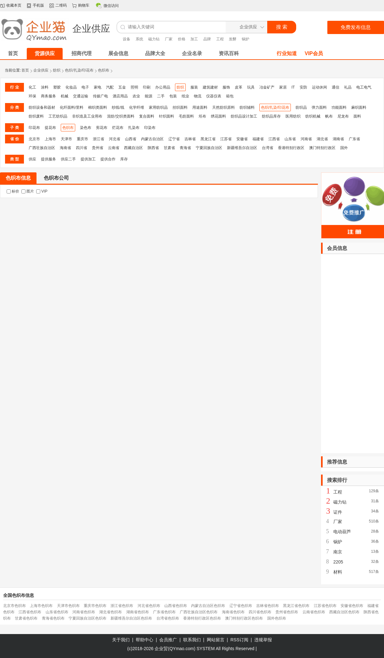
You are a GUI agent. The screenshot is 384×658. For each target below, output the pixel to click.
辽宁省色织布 (240, 605)
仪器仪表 (213, 96)
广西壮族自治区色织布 (198, 612)
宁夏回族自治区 (209, 148)
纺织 (56, 70)
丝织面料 (180, 107)
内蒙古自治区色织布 (208, 605)
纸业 (185, 96)
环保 (32, 96)
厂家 (168, 39)
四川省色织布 (260, 612)
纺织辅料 (247, 107)
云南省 (113, 148)
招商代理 (81, 53)
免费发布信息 (356, 27)
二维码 (61, 5)
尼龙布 (343, 116)
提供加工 (88, 159)
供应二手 (68, 159)
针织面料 (166, 116)
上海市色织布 (41, 605)
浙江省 (98, 139)
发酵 (232, 39)
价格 (181, 39)
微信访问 (111, 5)
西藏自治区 (133, 148)
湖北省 (322, 139)
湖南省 (338, 139)
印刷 (146, 87)
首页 (25, 70)
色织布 (103, 70)
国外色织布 (276, 618)
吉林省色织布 (267, 605)
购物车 (83, 5)
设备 (126, 39)
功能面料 (339, 107)
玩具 (251, 87)
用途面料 (199, 107)
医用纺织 (293, 116)
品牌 (207, 39)
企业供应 (40, 70)
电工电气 (363, 87)
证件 (337, 512)
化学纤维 (136, 107)
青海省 (185, 148)
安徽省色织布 (352, 605)
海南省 (65, 148)
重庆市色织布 (95, 605)
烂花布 (117, 127)
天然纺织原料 (223, 107)
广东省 (354, 139)
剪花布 (101, 127)
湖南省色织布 (137, 612)
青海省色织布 (53, 618)
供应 (32, 159)
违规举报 (263, 639)
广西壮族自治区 (42, 148)
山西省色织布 (175, 605)
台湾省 (267, 148)
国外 (344, 148)
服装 (194, 87)
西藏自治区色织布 (344, 612)
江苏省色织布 (325, 605)
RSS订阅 (239, 639)
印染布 (149, 127)
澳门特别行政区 (322, 148)
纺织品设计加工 (244, 116)
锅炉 (245, 39)
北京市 (34, 139)
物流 (197, 96)
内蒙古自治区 (152, 139)
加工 (194, 39)
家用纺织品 (158, 107)
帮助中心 (144, 639)
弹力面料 (319, 107)
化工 (32, 87)
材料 (337, 571)
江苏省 (226, 139)
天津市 (66, 139)
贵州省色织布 (286, 612)
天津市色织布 (68, 605)
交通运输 (80, 96)
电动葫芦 (342, 531)
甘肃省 (169, 148)
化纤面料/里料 (71, 107)
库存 (124, 159)
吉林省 (190, 139)
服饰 (226, 87)
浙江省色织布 (121, 605)
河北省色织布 (149, 605)
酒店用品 (120, 96)
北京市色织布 (14, 605)
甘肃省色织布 (26, 618)
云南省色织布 (313, 612)
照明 (134, 87)
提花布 (50, 127)
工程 (220, 39)
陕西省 (153, 148)
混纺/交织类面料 (120, 116)
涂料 (44, 87)
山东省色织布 (57, 612)
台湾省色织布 (167, 618)
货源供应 (45, 53)
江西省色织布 (30, 612)
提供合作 (108, 159)
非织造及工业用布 (87, 116)
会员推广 (168, 639)
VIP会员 (314, 53)
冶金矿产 (266, 87)
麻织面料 (358, 107)
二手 (161, 96)
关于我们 (121, 639)
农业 (136, 96)
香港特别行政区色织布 (202, 618)
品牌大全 (155, 53)
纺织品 (301, 107)
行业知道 (287, 53)
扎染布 (133, 127)
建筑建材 (210, 87)
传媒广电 (100, 96)
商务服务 (48, 96)
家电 (97, 87)
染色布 (85, 127)
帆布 (329, 116)
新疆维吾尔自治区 (242, 148)
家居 (283, 87)
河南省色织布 (83, 612)
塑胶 (57, 87)
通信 (335, 87)
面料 (357, 116)
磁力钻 (154, 39)
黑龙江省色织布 (296, 605)
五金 (122, 87)
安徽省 (242, 139)
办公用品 (162, 87)
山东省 (290, 139)
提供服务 (48, 159)
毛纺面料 (186, 116)
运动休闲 (319, 87)
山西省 (130, 139)
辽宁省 (174, 139)
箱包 (230, 96)
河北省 (114, 139)
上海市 (50, 139)
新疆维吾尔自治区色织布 (131, 618)
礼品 (348, 87)
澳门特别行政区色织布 (244, 618)
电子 (85, 87)
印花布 (34, 127)
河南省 (306, 139)
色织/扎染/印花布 (79, 70)
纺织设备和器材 (42, 107)
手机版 (38, 5)
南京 (337, 551)
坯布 (202, 116)
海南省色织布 (233, 612)
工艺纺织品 (57, 116)
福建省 (258, 139)
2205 (338, 561)
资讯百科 (229, 53)
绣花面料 (218, 116)
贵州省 (97, 148)
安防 (303, 87)
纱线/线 (118, 107)
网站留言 (215, 639)
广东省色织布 (164, 612)
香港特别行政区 (291, 148)
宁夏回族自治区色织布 (87, 618)
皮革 (238, 87)
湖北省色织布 (110, 612)
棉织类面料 (97, 107)
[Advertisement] (352, 353)
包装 (173, 96)
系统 (139, 39)
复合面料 (146, 116)
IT (293, 87)
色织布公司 (56, 178)
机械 (64, 96)
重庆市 (82, 139)
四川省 (81, 148)
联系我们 (192, 639)
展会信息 (118, 53)
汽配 (110, 87)
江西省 (274, 139)
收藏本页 (13, 5)
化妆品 (71, 87)
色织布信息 (18, 178)
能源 (148, 96)
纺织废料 (36, 116)
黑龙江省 (208, 139)
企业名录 (192, 53)
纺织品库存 (271, 116)
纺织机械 (312, 116)
